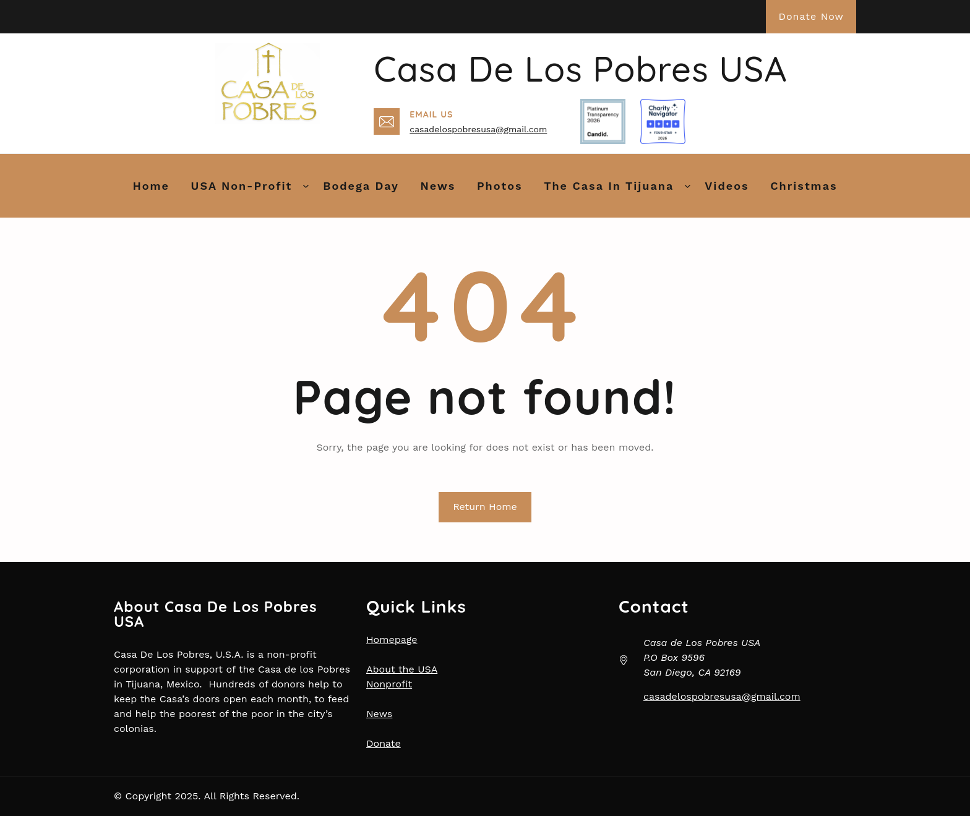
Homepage (392, 639)
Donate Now (811, 16)
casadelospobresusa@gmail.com (478, 129)
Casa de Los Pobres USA (580, 68)
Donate (383, 743)
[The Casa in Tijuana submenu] (687, 185)
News (379, 714)
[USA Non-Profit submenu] (306, 185)
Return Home (485, 506)
